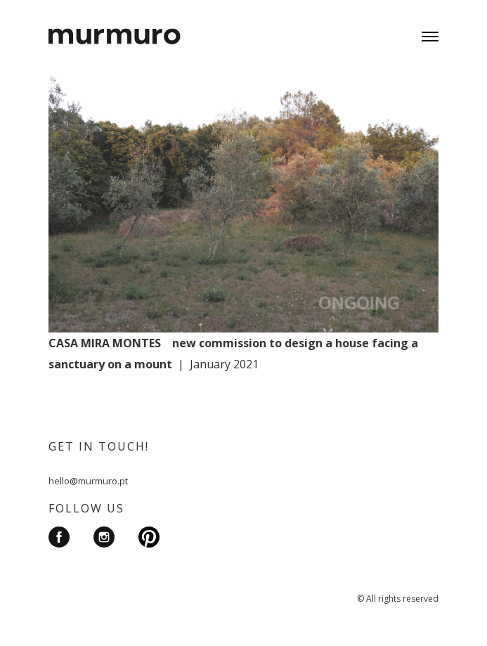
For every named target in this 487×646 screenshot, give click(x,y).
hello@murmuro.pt (88, 480)
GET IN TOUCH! (98, 446)
